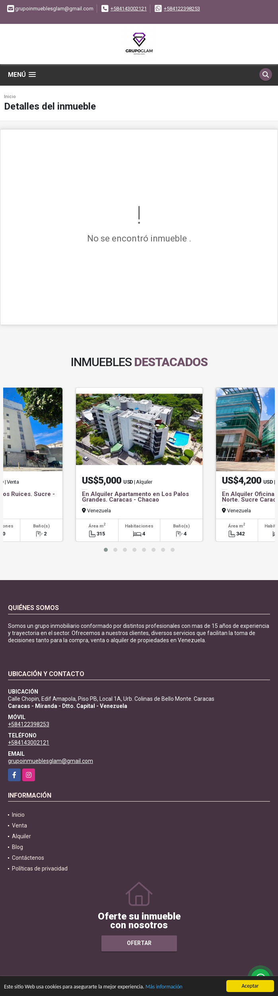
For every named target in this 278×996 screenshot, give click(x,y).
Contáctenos (28, 858)
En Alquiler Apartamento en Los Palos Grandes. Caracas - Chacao (135, 496)
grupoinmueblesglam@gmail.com (50, 761)
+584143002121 (129, 9)
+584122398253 (182, 9)
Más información (164, 987)
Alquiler (21, 836)
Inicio (10, 96)
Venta (19, 825)
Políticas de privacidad (40, 868)
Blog (17, 847)
